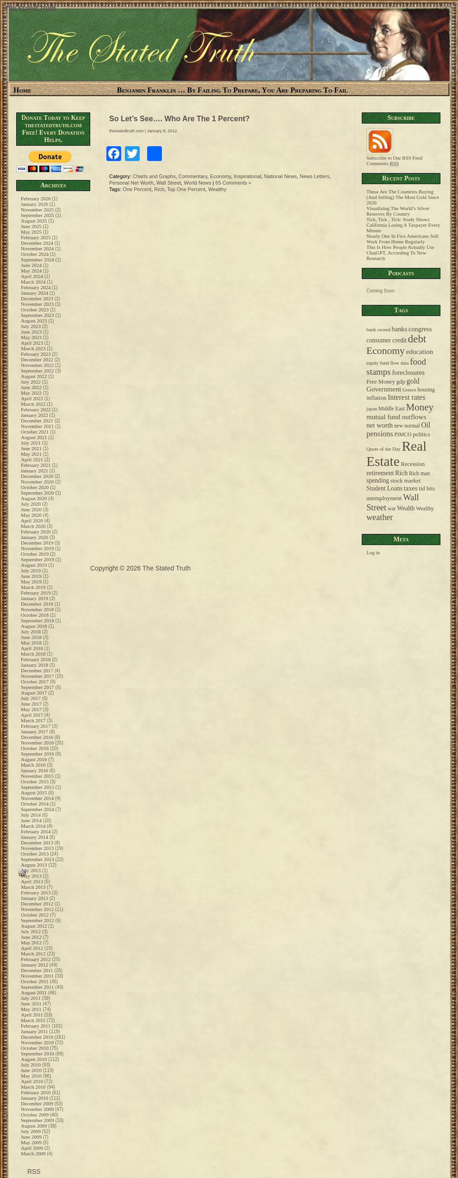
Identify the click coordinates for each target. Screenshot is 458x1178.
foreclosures (408, 372)
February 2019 (35, 592)
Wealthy (217, 189)
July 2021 (31, 443)
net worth (379, 425)
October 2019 (35, 554)
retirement (380, 473)
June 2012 (31, 937)
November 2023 (37, 304)
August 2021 (34, 437)
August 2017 (34, 692)
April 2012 (32, 948)
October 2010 (35, 1048)
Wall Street (168, 183)
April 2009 (32, 1148)
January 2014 (34, 837)
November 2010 (37, 1042)
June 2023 (31, 332)
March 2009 (33, 1153)
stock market (405, 480)
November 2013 (37, 848)
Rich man (419, 474)
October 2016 (35, 748)
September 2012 (37, 920)
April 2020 (32, 520)
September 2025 (37, 215)
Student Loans (384, 488)
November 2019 (37, 548)
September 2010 (37, 1053)
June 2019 (31, 576)
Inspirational (247, 176)
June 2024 (31, 265)
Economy (220, 176)
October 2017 (35, 681)
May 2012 (31, 942)
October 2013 (35, 853)
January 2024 (34, 293)
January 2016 (34, 770)
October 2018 (35, 615)
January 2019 (34, 598)
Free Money (380, 381)
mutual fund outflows (396, 417)
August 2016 (34, 759)
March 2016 (33, 765)
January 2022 (34, 415)
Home (22, 90)
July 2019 (31, 570)
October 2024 (35, 254)
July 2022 (31, 381)
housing (426, 390)
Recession (413, 464)
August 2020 (34, 498)
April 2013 (32, 881)
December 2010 (37, 1037)
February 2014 (35, 831)
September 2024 (37, 259)
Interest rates (406, 397)
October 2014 (35, 803)
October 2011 (35, 981)
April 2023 (32, 343)
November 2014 (37, 798)
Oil (425, 425)
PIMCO (402, 435)
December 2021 (37, 420)
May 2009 (31, 1142)
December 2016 (37, 737)
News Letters (314, 176)
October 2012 (35, 915)
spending (377, 480)
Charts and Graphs (154, 176)
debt (417, 339)
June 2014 (31, 820)
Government (383, 389)
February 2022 (35, 409)
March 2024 (33, 282)
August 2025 (34, 220)
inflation (376, 398)
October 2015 (35, 781)
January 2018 (34, 665)
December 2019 (37, 543)
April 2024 (32, 276)
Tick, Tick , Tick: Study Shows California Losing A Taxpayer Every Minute (403, 225)
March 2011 (33, 1020)
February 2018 (35, 659)
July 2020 (31, 504)
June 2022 (31, 387)
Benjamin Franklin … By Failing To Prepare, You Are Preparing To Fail (232, 90)
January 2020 (34, 537)
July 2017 (31, 698)
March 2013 (33, 887)
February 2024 (35, 287)
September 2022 (37, 370)
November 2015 (37, 776)
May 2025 (31, 232)
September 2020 (37, 493)
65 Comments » (234, 183)
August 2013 (34, 865)
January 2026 (34, 204)
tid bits (427, 488)
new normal (407, 426)
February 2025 (35, 237)
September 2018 (37, 620)
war (392, 509)
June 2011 (31, 1003)
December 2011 (37, 970)
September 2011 (37, 987)
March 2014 (33, 826)
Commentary (193, 176)
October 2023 (35, 309)
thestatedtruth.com (126, 131)
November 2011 (37, 976)
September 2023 (37, 315)
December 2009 (37, 1103)
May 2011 (31, 1009)
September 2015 (37, 787)
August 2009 (34, 1125)
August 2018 (34, 626)
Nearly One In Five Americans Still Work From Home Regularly (402, 238)
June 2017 (31, 704)
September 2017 (37, 687)
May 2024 (31, 270)
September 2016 (37, 753)
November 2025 (37, 209)
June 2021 (31, 448)
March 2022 (33, 404)
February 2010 (35, 1092)
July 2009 (31, 1131)
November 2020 (37, 481)
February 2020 (35, 531)
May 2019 (31, 581)
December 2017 (37, 670)
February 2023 (35, 354)
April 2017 (32, 715)
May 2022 (31, 393)
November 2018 (37, 609)
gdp (400, 381)
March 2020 (33, 526)
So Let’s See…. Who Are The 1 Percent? (179, 119)
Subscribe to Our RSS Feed (394, 155)
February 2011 (35, 1026)
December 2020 (37, 476)
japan (371, 408)
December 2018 (37, 604)
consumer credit (386, 340)
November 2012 (37, 909)
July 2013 (31, 870)
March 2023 (33, 348)
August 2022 (34, 376)
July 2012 (31, 931)
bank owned (378, 329)
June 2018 (31, 637)
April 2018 (32, 648)
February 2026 (35, 198)
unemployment (384, 498)
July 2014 (31, 815)
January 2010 (34, 1098)
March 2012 (33, 953)
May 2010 (31, 1076)
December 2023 (37, 298)
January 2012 (34, 964)
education (419, 351)
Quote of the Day (383, 449)
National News (280, 176)
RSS (33, 1171)
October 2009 (35, 1114)
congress (420, 329)
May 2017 (31, 709)
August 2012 (34, 926)
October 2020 (35, 487)
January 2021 (34, 470)
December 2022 (37, 359)
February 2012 (35, 959)
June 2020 (31, 509)
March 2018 (33, 654)
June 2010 (31, 1070)
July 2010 (31, 1064)
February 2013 (35, 892)
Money (419, 407)
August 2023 (34, 320)
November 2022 (37, 365)
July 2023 (31, 326)
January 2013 (34, 898)
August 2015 (34, 792)
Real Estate (396, 454)
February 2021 (35, 465)
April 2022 (32, 398)
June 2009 (31, 1137)
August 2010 (34, 1059)
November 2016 (37, 742)
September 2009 (37, 1120)
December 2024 (37, 243)
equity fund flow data (387, 363)
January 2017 (34, 731)
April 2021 (32, 459)
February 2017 (35, 726)
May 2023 (31, 337)
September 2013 (37, 859)
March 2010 (33, 1087)
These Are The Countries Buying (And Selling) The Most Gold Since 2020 (402, 197)
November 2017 (37, 676)
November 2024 (37, 248)
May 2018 (31, 642)
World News (197, 183)
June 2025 (31, 226)
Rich (159, 189)
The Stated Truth (30, 8)
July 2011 (31, 998)
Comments (382, 163)
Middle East (391, 409)
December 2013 (37, 842)
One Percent (137, 189)
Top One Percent (186, 189)
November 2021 (37, 426)
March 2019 (33, 587)
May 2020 (31, 515)
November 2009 (37, 1109)
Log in (373, 552)
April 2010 (32, 1081)
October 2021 (35, 431)
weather (379, 517)
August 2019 (34, 565)
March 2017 (33, 720)
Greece (409, 389)
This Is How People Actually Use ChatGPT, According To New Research (400, 252)
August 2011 (34, 992)
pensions (379, 433)
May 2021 (31, 454)
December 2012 (37, 903)
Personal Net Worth (131, 183)
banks (400, 329)
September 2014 (37, 809)
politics (421, 434)
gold (413, 381)
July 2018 (31, 631)
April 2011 (32, 1014)
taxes (411, 488)
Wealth (406, 508)
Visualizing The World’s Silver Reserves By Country (397, 211)
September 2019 (37, 559)
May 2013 (31, 876)
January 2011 (34, 1031)
